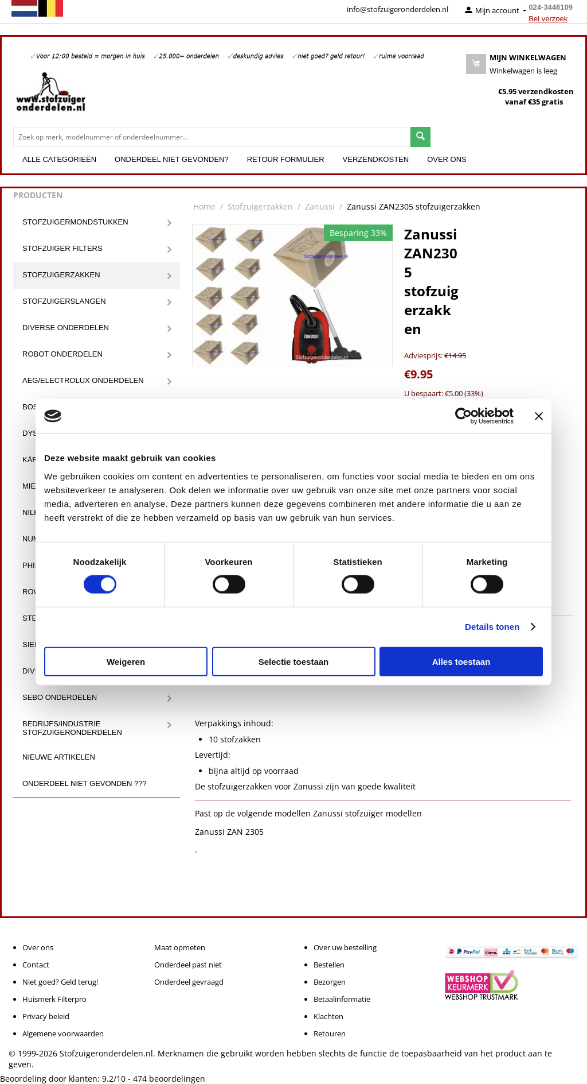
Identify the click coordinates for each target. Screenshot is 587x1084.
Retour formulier (285, 159)
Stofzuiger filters (62, 248)
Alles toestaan (461, 661)
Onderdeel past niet (188, 964)
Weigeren (126, 661)
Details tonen (492, 627)
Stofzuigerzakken (61, 274)
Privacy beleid (45, 1016)
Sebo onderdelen (59, 697)
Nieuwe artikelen (58, 757)
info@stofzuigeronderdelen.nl (397, 9)
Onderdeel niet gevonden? (172, 159)
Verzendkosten (376, 159)
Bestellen (329, 964)
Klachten (328, 1016)
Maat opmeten (179, 947)
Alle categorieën (59, 159)
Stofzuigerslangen (64, 301)
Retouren (330, 1033)
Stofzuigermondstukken (75, 222)
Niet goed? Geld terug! (60, 982)
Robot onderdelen (62, 354)
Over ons (447, 159)
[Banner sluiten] (539, 416)
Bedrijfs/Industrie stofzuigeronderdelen (72, 728)
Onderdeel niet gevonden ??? (84, 783)
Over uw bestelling (345, 947)
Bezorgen (330, 982)
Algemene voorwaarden (63, 1033)
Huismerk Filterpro (54, 999)
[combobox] (211, 137)
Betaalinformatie (342, 999)
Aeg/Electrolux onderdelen (83, 380)
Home (204, 206)
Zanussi (320, 206)
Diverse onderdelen (65, 327)
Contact (35, 964)
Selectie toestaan (294, 661)
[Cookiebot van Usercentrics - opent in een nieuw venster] (463, 416)
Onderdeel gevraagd (189, 982)
